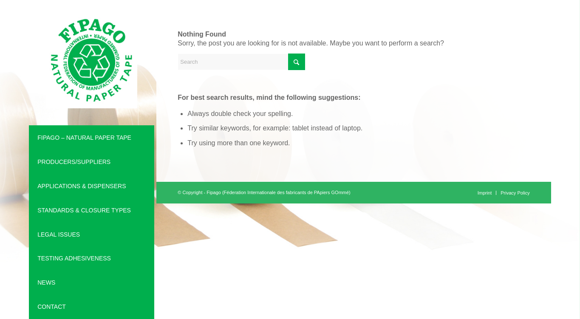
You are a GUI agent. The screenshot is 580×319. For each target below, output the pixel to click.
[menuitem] (91, 138)
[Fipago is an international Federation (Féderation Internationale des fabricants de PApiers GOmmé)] (91, 62)
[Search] (241, 62)
